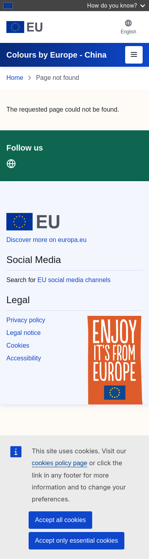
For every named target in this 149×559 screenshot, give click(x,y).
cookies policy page (59, 463)
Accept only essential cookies (76, 540)
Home (14, 77)
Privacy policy (25, 320)
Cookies (17, 345)
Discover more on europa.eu (46, 239)
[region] (74, 293)
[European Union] (60, 27)
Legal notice (23, 332)
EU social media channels (73, 280)
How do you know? (116, 5)
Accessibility (23, 358)
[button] (128, 27)
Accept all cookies (60, 519)
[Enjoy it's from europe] (115, 360)
